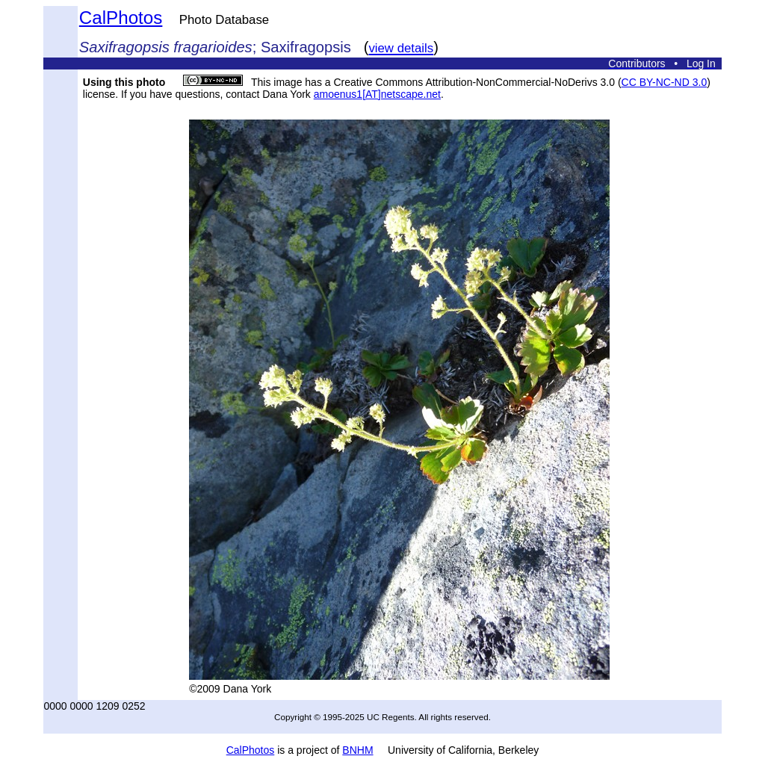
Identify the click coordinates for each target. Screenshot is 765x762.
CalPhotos (121, 17)
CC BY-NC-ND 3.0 (664, 82)
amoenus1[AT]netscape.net (377, 94)
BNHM (357, 750)
